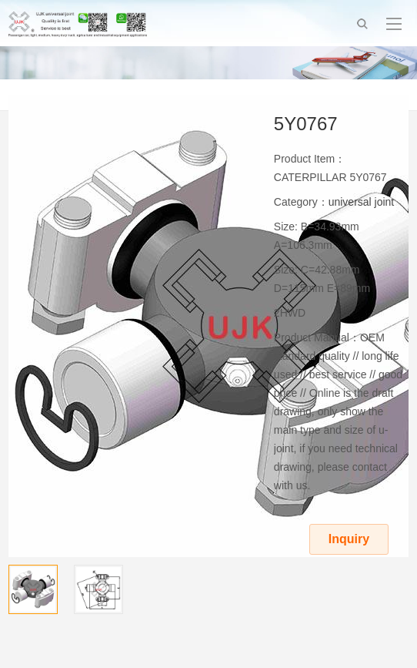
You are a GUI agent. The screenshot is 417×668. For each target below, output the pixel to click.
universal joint (362, 202)
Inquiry (349, 538)
